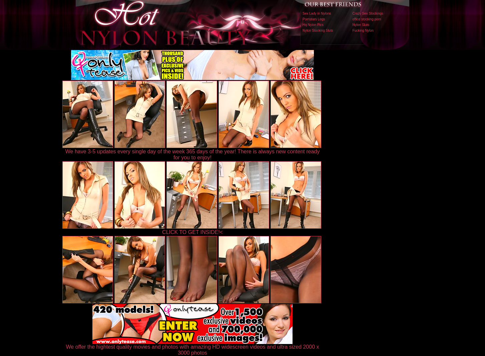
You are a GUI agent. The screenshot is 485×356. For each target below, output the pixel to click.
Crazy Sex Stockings (368, 13)
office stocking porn (367, 19)
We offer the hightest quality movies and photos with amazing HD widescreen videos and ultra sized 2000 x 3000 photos (192, 347)
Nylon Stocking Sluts (318, 30)
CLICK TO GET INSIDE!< (192, 232)
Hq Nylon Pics (313, 25)
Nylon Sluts (361, 25)
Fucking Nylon (363, 30)
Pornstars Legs (314, 19)
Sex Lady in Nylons (317, 13)
